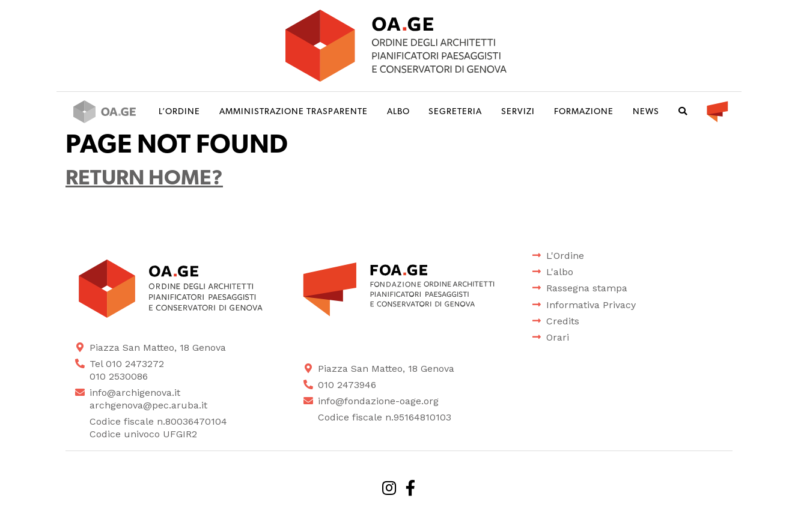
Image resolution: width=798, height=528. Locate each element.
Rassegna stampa (586, 288)
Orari (557, 337)
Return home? (144, 179)
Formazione (584, 112)
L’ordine (179, 112)
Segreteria (455, 112)
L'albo (559, 272)
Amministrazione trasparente (293, 112)
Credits (562, 321)
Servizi (518, 112)
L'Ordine (565, 255)
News (646, 112)
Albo (398, 112)
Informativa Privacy (591, 305)
